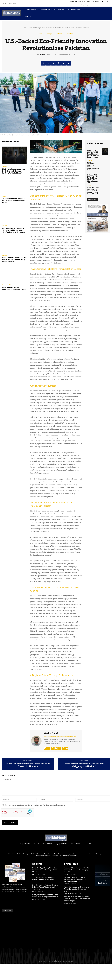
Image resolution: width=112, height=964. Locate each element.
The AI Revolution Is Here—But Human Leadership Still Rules (13, 201)
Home (25, 28)
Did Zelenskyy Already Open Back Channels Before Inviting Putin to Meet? (14, 171)
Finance (4, 196)
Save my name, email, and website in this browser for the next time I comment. (35, 805)
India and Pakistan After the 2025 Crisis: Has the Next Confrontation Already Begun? (77, 899)
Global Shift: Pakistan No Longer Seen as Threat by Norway (28, 765)
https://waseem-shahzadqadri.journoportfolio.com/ (60, 737)
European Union (7, 284)
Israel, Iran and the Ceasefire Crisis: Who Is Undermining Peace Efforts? (14, 260)
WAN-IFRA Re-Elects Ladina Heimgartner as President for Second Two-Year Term (75, 879)
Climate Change (35, 28)
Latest (59, 34)
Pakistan (69, 34)
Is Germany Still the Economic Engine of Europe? (14, 288)
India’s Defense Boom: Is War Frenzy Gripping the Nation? (84, 765)
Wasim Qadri (45, 55)
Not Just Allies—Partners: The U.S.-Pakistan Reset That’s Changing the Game (13, 230)
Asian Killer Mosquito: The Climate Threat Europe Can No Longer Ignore (76, 889)
